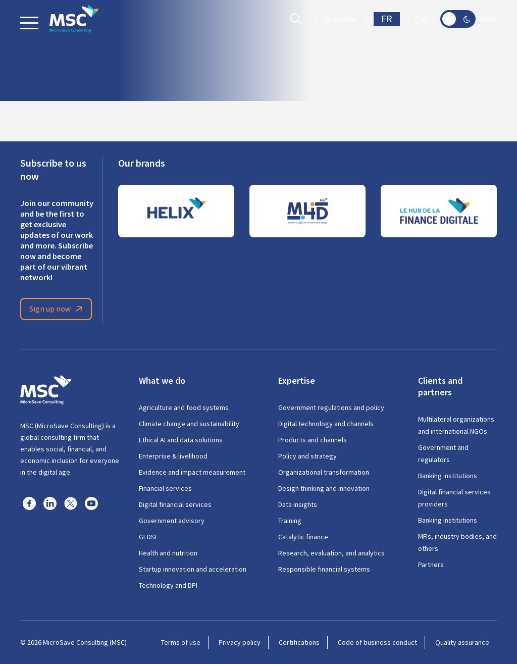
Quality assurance (462, 642)
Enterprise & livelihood (173, 456)
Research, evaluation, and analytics (331, 552)
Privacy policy (240, 642)
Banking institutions (447, 475)
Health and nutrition (168, 552)
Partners (431, 564)
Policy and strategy (307, 456)
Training (289, 520)
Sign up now (57, 309)
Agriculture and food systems (184, 407)
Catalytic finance (303, 536)
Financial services (165, 488)
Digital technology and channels (326, 423)
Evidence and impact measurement (192, 472)
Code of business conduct (377, 642)
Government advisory (171, 520)
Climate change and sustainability (189, 423)
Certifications (299, 642)
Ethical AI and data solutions (181, 439)
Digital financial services (175, 504)
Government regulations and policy (331, 407)
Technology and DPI (168, 585)
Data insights (297, 504)
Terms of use (180, 642)
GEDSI (148, 536)
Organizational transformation (323, 472)
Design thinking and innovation (324, 488)
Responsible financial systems (324, 569)
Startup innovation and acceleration (192, 569)
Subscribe (340, 19)
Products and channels (312, 439)
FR (386, 19)
